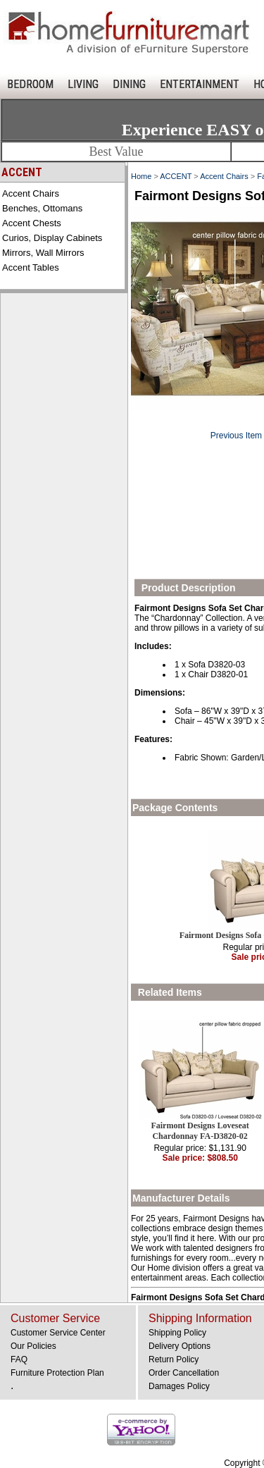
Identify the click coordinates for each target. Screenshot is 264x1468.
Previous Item (236, 435)
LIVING (83, 84)
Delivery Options (179, 1346)
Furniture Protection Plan (57, 1373)
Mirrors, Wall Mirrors (43, 252)
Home (141, 176)
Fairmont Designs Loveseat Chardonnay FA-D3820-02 (200, 1131)
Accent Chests (31, 223)
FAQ (19, 1359)
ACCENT (175, 176)
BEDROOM (30, 84)
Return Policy (174, 1359)
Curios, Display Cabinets (52, 238)
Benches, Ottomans (42, 208)
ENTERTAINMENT (199, 84)
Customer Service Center (58, 1333)
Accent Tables (30, 267)
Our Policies (33, 1346)
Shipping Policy (177, 1333)
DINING (129, 84)
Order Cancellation (184, 1373)
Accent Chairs (30, 193)
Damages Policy (179, 1386)
